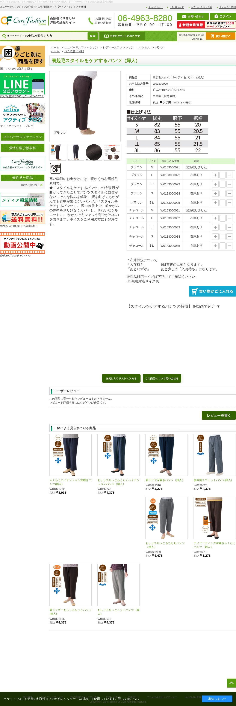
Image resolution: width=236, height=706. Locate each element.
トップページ (155, 7)
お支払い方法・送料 (201, 7)
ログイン (85, 402)
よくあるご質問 (227, 7)
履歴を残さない (30, 184)
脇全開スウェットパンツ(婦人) (213, 480)
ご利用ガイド (177, 7)
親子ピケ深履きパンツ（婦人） (165, 480)
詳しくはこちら (128, 698)
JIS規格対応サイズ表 (143, 281)
